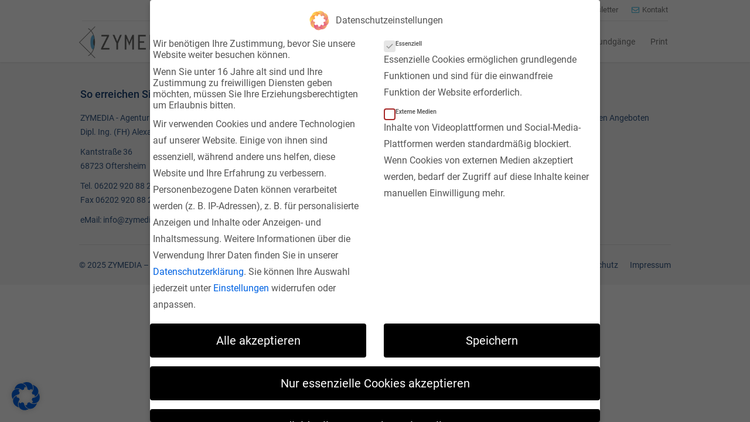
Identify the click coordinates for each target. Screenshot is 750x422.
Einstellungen (241, 284)
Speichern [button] (492, 336)
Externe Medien (414, 107)
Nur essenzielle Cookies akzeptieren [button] (375, 379)
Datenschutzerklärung (198, 267)
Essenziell (406, 39)
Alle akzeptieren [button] (258, 336)
